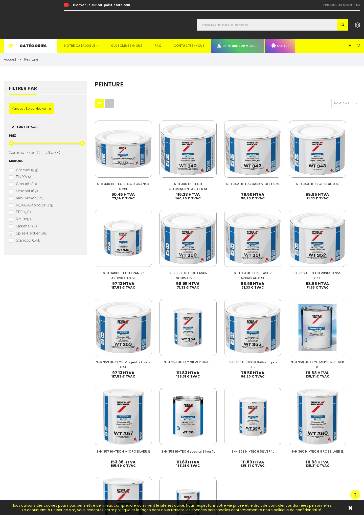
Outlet (280, 45)
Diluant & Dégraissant (222, 431)
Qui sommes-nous (126, 45)
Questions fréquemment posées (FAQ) (315, 435)
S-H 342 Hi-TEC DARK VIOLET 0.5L (205, 167)
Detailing (213, 469)
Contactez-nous (189, 45)
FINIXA (24, 178)
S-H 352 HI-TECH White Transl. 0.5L (159, 242)
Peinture (212, 408)
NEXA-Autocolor (34, 207)
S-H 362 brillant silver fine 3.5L (341, 317)
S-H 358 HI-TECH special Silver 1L (159, 317)
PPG (23, 214)
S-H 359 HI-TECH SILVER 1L (205, 317)
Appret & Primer (218, 438)
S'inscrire (330, 5)
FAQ (158, 45)
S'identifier (351, 5)
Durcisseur (214, 423)
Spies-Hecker (32, 236)
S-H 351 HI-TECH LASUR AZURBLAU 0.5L (114, 244)
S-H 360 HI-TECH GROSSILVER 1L (250, 317)
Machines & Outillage (222, 454)
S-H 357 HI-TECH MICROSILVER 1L (114, 317)
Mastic (211, 461)
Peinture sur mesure (237, 45)
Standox (28, 243)
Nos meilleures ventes (303, 414)
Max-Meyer (29, 200)
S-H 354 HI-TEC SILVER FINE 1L (250, 242)
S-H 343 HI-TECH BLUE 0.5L (250, 167)
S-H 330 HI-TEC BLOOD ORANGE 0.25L (114, 169)
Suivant (349, 346)
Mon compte (296, 408)
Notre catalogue (80, 45)
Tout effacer (25, 127)
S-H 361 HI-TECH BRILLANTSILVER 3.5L (296, 317)
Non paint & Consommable (226, 446)
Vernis (210, 415)
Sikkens (26, 228)
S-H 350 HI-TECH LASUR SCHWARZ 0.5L (341, 169)
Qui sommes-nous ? (302, 428)
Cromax (27, 171)
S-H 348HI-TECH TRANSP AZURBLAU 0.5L (296, 169)
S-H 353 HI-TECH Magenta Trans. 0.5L (205, 242)
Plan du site (295, 470)
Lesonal (27, 192)
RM (23, 221)
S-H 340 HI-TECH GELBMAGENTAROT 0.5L (159, 169)
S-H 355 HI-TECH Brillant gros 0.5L (296, 242)
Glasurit (26, 185)
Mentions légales (299, 456)
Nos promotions (299, 421)
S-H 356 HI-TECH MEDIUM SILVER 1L (341, 242)
